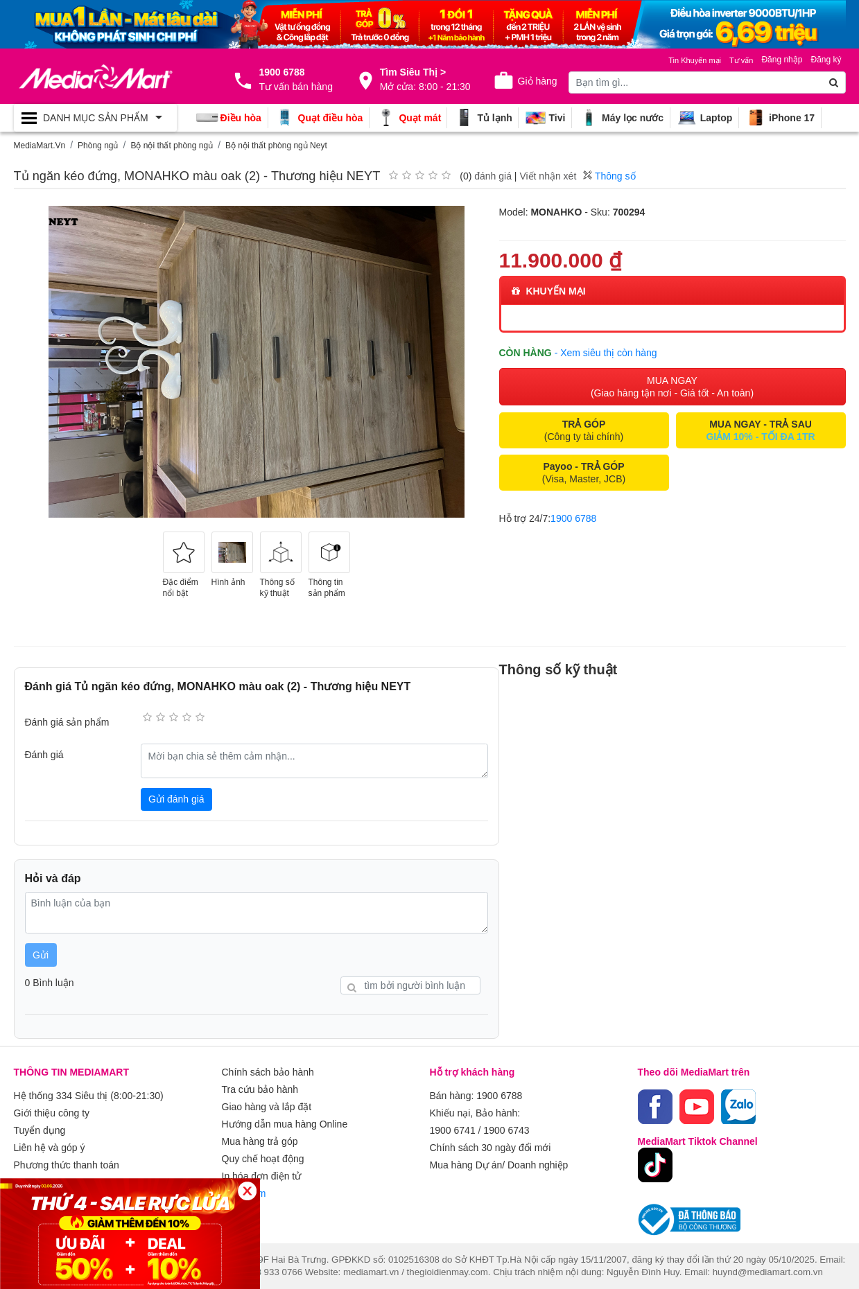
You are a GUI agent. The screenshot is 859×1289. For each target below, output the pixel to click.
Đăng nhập (781, 59)
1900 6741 (453, 1128)
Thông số (609, 176)
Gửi (41, 955)
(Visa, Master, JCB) (583, 472)
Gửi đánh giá (176, 799)
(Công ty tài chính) (583, 430)
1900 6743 (506, 1128)
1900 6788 (573, 518)
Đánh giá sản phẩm (67, 722)
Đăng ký (825, 59)
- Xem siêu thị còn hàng (606, 352)
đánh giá (493, 176)
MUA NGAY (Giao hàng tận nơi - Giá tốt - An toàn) (672, 386)
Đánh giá (44, 754)
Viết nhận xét (547, 176)
